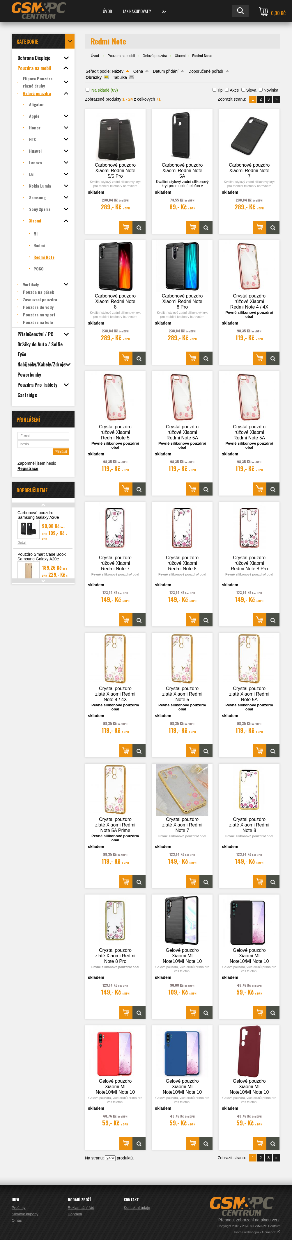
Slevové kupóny (25, 1214)
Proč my (19, 1207)
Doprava (75, 1214)
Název (117, 71)
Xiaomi (180, 56)
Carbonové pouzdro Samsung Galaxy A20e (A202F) (38, 517)
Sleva (251, 90)
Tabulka (120, 77)
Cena (138, 71)
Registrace (27, 468)
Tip (220, 90)
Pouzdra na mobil (121, 56)
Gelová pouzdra (154, 56)
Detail (21, 543)
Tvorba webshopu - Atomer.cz (256, 1232)
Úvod (107, 11)
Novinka (270, 90)
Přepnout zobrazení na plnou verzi (249, 1220)
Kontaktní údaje (137, 1207)
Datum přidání (165, 71)
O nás (17, 1220)
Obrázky (94, 77)
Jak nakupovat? (137, 11)
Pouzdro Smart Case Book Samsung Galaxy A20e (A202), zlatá (41, 559)
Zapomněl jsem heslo (36, 463)
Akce (234, 90)
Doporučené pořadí (205, 71)
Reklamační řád (81, 1207)
